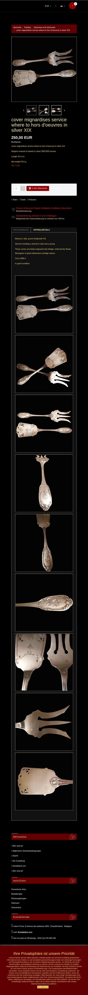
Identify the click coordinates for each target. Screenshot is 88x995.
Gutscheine (16, 908)
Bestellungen (17, 894)
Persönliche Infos (18, 889)
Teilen (14, 200)
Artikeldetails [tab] (41, 230)
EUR (47, 6)
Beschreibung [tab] (21, 230)
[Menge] (17, 188)
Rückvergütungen (18, 898)
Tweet (22, 200)
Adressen (15, 903)
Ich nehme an (43, 987)
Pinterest (31, 200)
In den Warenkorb (37, 188)
